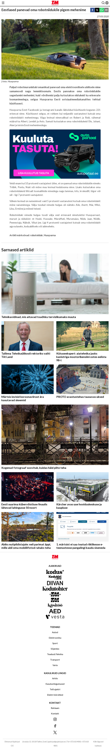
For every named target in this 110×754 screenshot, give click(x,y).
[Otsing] (103, 3)
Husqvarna (50, 235)
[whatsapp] (101, 10)
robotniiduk (36, 235)
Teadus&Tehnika (55, 654)
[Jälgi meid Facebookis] (55, 726)
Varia (55, 665)
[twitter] (97, 10)
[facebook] (92, 10)
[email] (106, 10)
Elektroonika (55, 637)
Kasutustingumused (55, 683)
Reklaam (55, 708)
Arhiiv (55, 678)
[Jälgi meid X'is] (55, 733)
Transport (55, 659)
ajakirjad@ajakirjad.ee (57, 742)
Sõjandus (55, 648)
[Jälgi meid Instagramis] (55, 719)
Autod (55, 632)
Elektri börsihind (55, 694)
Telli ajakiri (55, 689)
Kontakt (55, 713)
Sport (55, 643)
